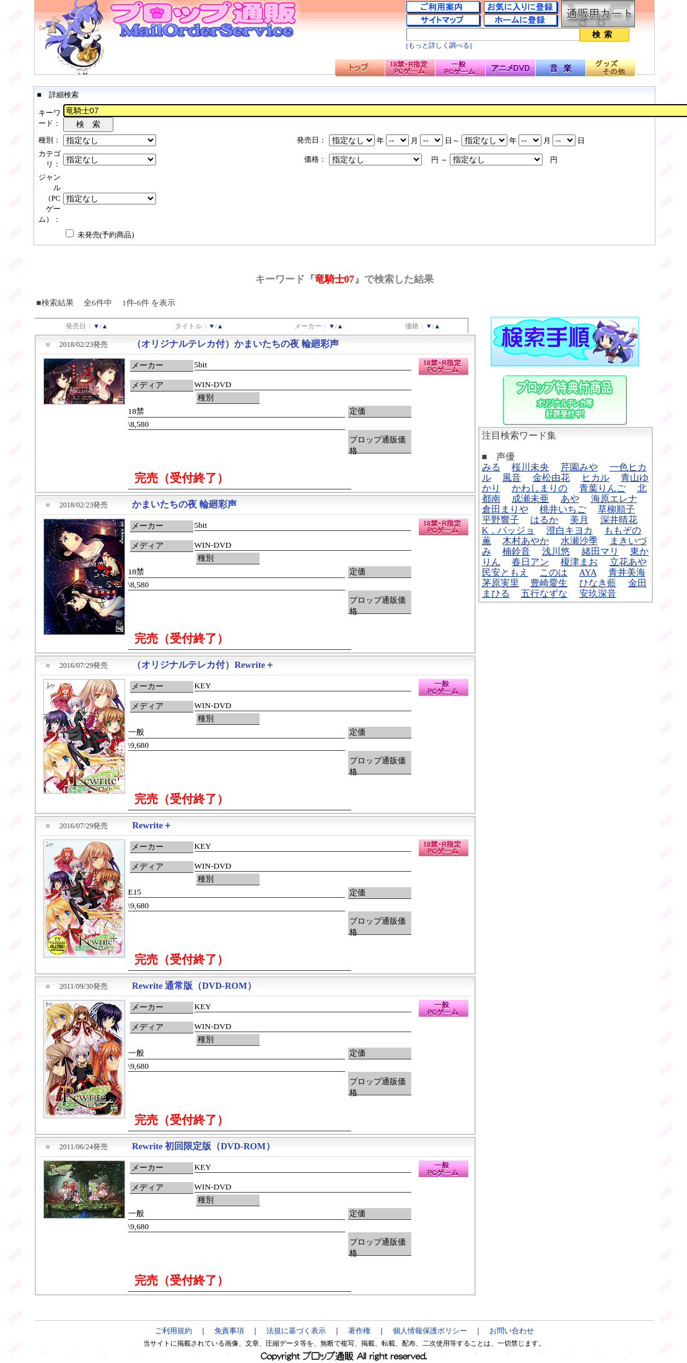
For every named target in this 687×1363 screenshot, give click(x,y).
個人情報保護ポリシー (430, 1330)
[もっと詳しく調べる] (439, 45)
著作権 (359, 1330)
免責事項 (229, 1330)
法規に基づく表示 (296, 1330)
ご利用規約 (173, 1330)
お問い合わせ (511, 1330)
